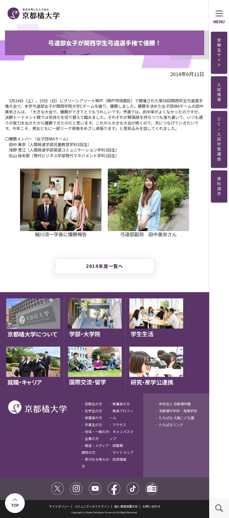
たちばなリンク (171, 424)
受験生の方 (93, 403)
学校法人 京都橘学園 (175, 403)
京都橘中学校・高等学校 (178, 410)
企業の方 (92, 438)
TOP (15, 505)
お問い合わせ (151, 506)
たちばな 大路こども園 (176, 417)
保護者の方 (93, 417)
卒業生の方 (93, 424)
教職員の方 (121, 403)
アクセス (119, 424)
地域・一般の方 (97, 431)
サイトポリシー (59, 506)
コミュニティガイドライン (92, 506)
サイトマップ (123, 452)
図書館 (118, 445)
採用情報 (119, 459)
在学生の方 (93, 410)
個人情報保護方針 (126, 506)
